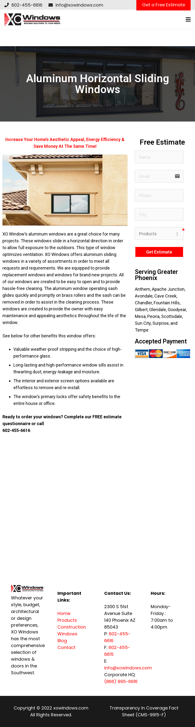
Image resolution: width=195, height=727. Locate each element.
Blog (62, 641)
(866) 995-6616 (121, 681)
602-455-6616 (26, 5)
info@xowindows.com (79, 5)
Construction (71, 627)
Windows (67, 634)
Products (67, 620)
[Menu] (188, 19)
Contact (66, 647)
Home (63, 613)
